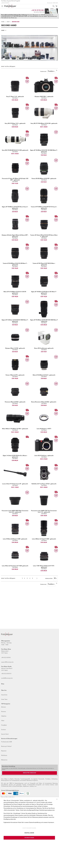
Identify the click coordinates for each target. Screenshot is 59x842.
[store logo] (10, 6)
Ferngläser (4, 725)
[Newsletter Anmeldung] (29, 773)
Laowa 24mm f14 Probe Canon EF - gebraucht (15, 483)
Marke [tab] (2, 30)
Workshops (4, 755)
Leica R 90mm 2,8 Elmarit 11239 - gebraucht (15, 539)
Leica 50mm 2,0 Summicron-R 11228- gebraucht (15, 565)
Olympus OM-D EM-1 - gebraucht (44, 96)
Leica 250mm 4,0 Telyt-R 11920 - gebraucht (44, 539)
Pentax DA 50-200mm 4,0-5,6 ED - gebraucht (44, 178)
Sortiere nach (43, 71)
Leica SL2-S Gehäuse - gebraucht (43, 455)
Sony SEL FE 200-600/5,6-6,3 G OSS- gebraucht (15, 150)
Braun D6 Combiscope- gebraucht (44, 348)
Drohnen (3, 729)
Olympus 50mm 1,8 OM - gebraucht (15, 348)
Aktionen (3, 707)
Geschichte (4, 694)
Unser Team (4, 699)
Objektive (3, 716)
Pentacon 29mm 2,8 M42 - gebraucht (15, 402)
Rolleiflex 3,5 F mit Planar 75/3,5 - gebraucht (44, 483)
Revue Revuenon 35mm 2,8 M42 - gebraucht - (44, 402)
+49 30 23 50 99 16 (6, 673)
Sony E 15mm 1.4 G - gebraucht (15, 96)
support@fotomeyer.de (7, 662)
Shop (2, 683)
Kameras (3, 711)
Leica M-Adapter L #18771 (44, 428)
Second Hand (4, 734)
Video (2, 720)
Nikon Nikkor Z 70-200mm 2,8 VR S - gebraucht (15, 428)
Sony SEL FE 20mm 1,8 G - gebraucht (15, 123)
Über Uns (4, 690)
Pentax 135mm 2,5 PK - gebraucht (15, 375)
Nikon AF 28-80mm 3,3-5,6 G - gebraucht (44, 375)
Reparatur (3, 750)
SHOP (8, 21)
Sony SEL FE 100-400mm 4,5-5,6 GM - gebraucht (44, 123)
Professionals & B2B (6, 741)
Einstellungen (29, 832)
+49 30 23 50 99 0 (37, 10)
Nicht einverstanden (29, 828)
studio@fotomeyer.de (7, 678)
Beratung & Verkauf (6, 746)
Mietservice (4, 759)
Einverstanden (29, 837)
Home (2, 21)
